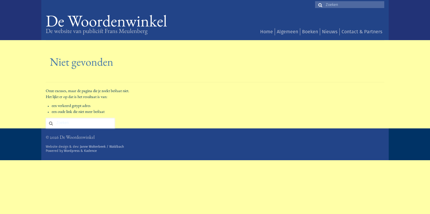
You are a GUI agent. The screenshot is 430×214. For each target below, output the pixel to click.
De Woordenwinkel (106, 23)
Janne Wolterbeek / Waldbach (102, 146)
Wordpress (72, 150)
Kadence (90, 150)
